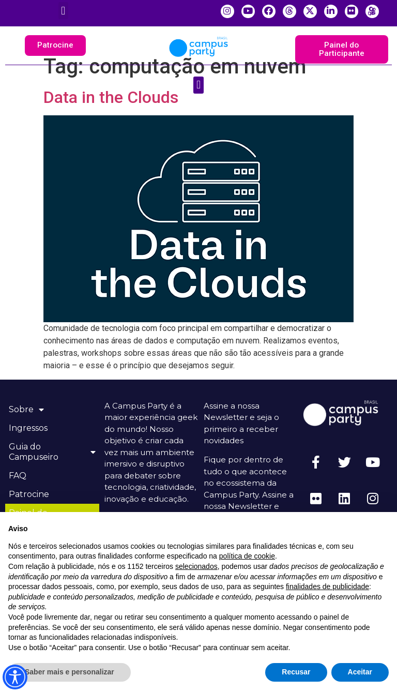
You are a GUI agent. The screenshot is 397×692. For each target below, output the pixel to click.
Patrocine (30, 495)
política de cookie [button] (247, 556)
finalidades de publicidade (327, 586)
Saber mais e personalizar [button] (69, 672)
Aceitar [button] (360, 672)
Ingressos (29, 428)
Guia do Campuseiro (52, 452)
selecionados (196, 566)
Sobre (27, 410)
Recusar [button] (296, 672)
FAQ (19, 476)
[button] (63, 10)
